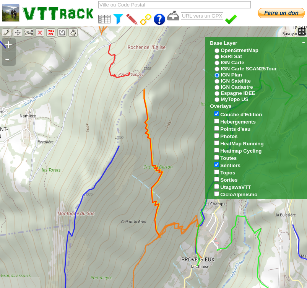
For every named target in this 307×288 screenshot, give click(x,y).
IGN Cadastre (237, 87)
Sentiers (230, 165)
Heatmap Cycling (241, 151)
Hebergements (238, 122)
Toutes (228, 158)
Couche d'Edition (241, 114)
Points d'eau (235, 129)
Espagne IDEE (238, 93)
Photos (228, 136)
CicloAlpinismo (238, 194)
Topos (227, 173)
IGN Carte (232, 62)
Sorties (228, 180)
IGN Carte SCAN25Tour (248, 69)
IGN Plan (231, 75)
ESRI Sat (231, 56)
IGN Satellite (236, 81)
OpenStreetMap (239, 50)
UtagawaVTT (235, 187)
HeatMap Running (241, 143)
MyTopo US (234, 99)
